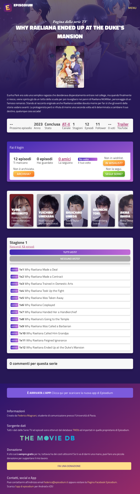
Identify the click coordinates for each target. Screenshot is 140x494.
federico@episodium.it (56, 482)
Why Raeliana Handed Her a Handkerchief (48, 312)
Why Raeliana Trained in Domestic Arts (46, 283)
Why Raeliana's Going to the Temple (44, 319)
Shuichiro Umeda (74, 214)
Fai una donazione (69, 466)
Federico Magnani (27, 416)
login (20, 147)
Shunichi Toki (100, 211)
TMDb (76, 430)
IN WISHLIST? (113, 163)
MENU (132, 8)
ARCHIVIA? (24, 174)
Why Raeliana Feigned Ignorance (43, 340)
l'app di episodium (24, 486)
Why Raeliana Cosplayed (37, 305)
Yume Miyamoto (19, 211)
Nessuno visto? (70, 259)
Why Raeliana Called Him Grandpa (44, 333)
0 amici (65, 159)
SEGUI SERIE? (113, 174)
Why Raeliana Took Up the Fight (41, 291)
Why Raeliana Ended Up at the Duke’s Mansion (51, 347)
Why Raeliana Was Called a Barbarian (45, 326)
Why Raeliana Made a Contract (41, 276)
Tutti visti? (70, 252)
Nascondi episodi (22, 246)
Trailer (123, 124)
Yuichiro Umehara (46, 214)
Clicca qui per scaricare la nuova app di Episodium (70, 393)
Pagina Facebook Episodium (102, 482)
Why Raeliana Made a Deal (38, 269)
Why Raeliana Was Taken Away (41, 298)
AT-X (66, 124)
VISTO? (14, 269)
